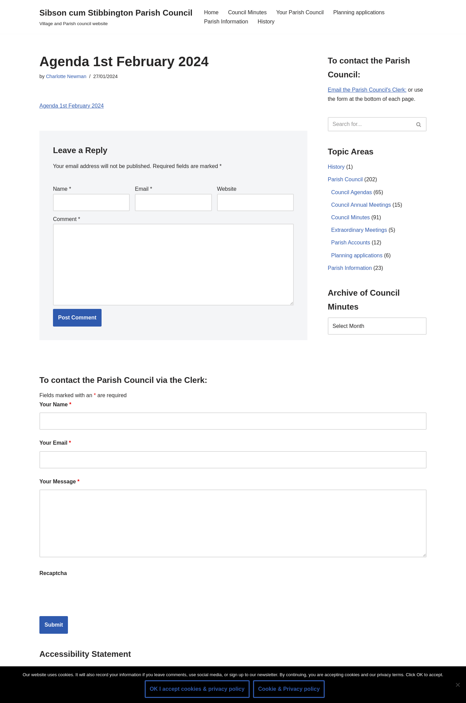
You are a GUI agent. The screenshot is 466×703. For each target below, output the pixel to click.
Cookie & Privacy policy (289, 689)
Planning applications (358, 12)
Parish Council (345, 179)
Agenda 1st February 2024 (71, 106)
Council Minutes (247, 12)
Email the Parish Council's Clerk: (367, 90)
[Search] (369, 124)
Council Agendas (351, 192)
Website (227, 189)
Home (211, 12)
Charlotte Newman (66, 76)
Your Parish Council (300, 12)
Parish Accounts (350, 242)
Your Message (59, 481)
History (266, 21)
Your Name (55, 404)
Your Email (55, 443)
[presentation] (91, 594)
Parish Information (226, 21)
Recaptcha (53, 573)
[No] (457, 684)
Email (143, 189)
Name (62, 189)
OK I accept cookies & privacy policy (197, 689)
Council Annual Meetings (361, 205)
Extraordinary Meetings (359, 230)
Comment (66, 219)
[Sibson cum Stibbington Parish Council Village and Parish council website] (116, 16)
